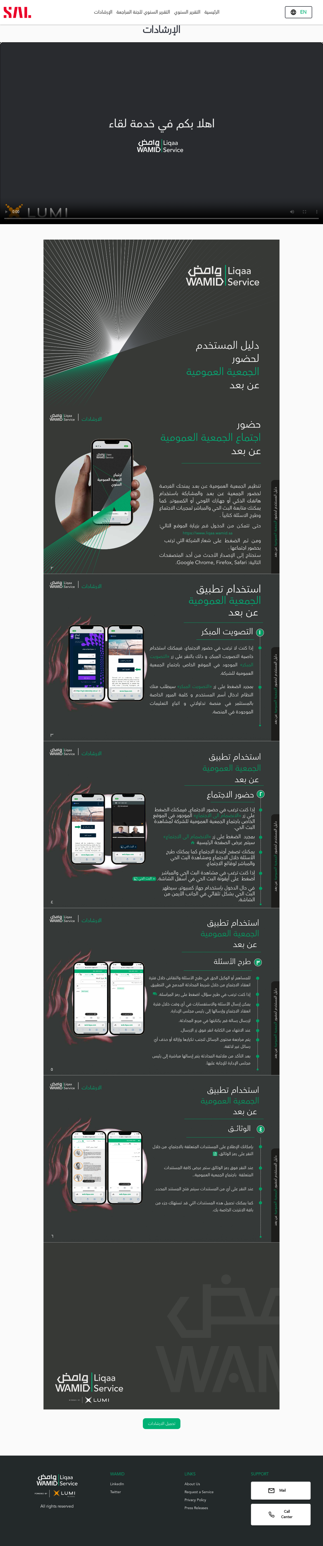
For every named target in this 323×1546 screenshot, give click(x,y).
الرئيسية (211, 12)
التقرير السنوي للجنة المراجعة (143, 12)
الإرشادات (103, 12)
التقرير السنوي (187, 12)
